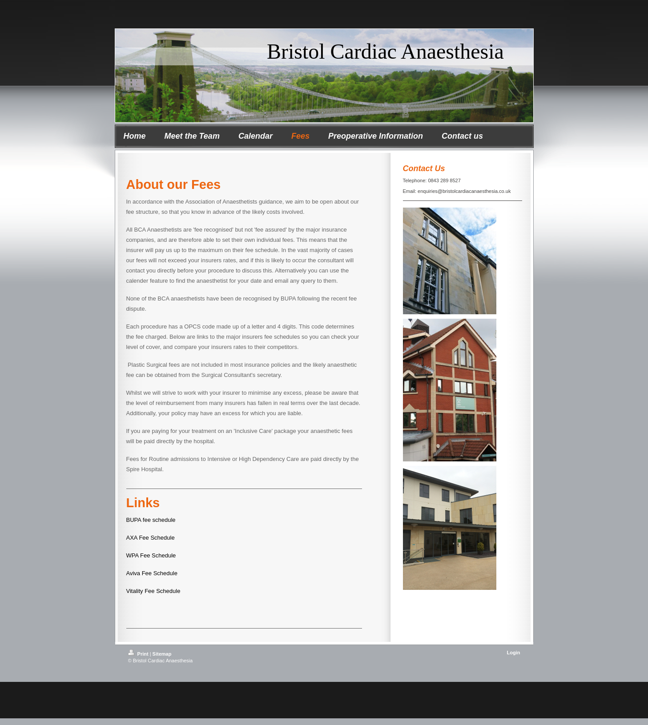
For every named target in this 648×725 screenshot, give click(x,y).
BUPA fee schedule (151, 520)
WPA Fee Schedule (151, 555)
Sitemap (162, 654)
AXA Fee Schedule (150, 537)
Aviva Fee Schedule (151, 573)
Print (139, 654)
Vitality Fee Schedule (153, 591)
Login (513, 652)
